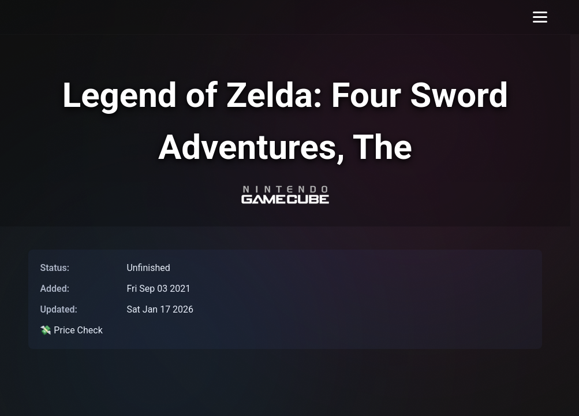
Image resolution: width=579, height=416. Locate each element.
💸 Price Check (71, 330)
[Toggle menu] (540, 17)
